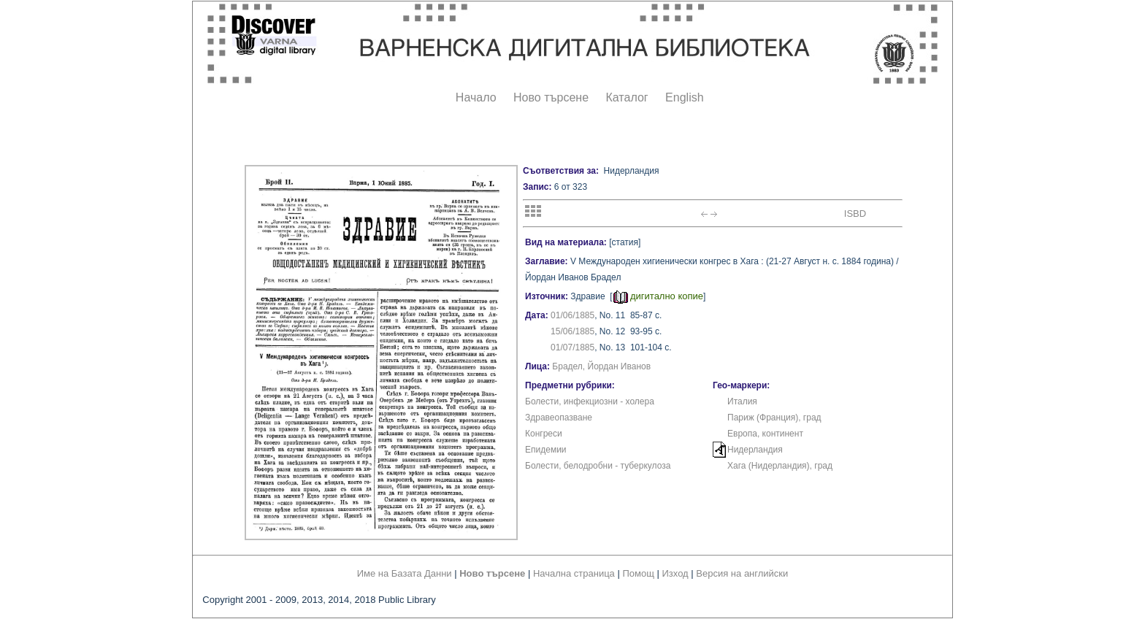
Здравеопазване (558, 417)
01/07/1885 (572, 347)
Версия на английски (742, 573)
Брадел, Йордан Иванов (601, 366)
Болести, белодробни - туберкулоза (597, 466)
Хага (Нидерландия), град (779, 466)
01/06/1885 (572, 315)
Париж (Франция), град (774, 417)
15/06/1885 (572, 331)
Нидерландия (755, 450)
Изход (675, 573)
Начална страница (574, 573)
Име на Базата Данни (404, 573)
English (684, 97)
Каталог (626, 97)
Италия (742, 401)
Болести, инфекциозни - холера (589, 401)
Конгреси (543, 433)
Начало (476, 97)
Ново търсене (551, 97)
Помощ (638, 573)
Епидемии (546, 450)
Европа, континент (765, 433)
